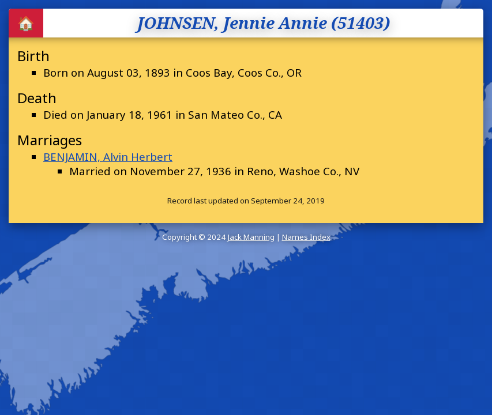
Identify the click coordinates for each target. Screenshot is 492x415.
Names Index (306, 237)
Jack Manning (251, 237)
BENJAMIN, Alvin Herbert (107, 156)
